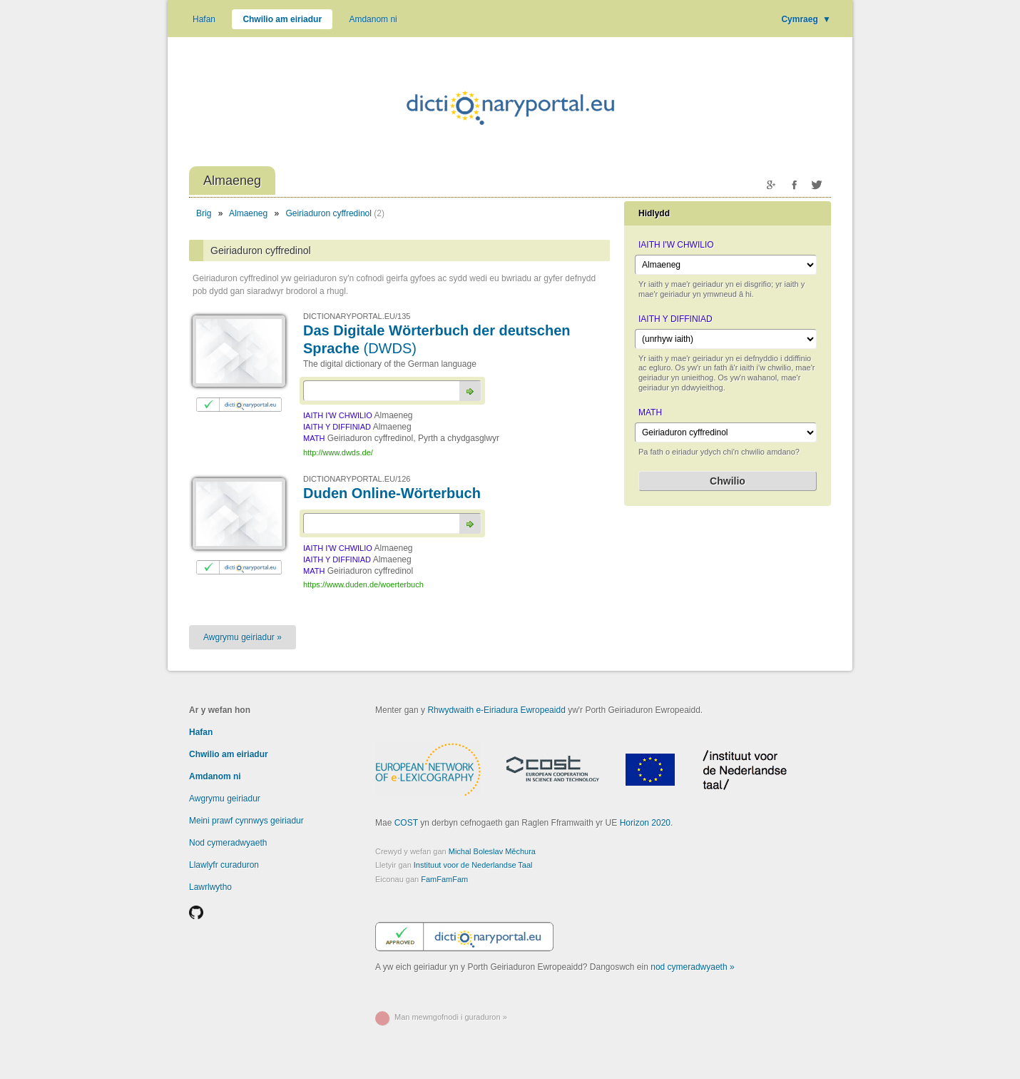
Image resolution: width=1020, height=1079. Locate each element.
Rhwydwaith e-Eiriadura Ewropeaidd (496, 710)
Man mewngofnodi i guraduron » (450, 1017)
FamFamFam (444, 879)
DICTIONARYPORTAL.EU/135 (356, 316)
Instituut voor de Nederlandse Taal (473, 865)
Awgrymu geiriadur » (242, 637)
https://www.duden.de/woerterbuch (363, 584)
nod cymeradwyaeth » (692, 967)
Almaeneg (249, 213)
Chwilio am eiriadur (282, 19)
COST (406, 823)
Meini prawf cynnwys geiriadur (246, 821)
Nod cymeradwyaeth (228, 843)
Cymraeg (806, 19)
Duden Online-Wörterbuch (392, 493)
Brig (203, 213)
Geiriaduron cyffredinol (329, 213)
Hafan (204, 19)
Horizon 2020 (645, 823)
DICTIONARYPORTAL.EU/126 (356, 479)
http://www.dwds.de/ (338, 452)
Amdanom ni (373, 19)
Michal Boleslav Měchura (492, 851)
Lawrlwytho (210, 887)
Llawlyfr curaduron (224, 865)
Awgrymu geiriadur (224, 799)
